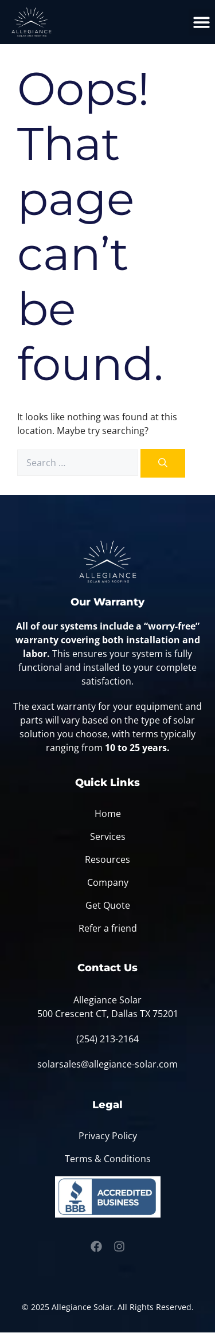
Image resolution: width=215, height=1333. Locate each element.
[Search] (162, 463)
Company (107, 882)
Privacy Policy (108, 1136)
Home (108, 813)
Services (108, 836)
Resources (107, 859)
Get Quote (107, 905)
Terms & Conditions (108, 1158)
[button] (202, 22)
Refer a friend (108, 928)
